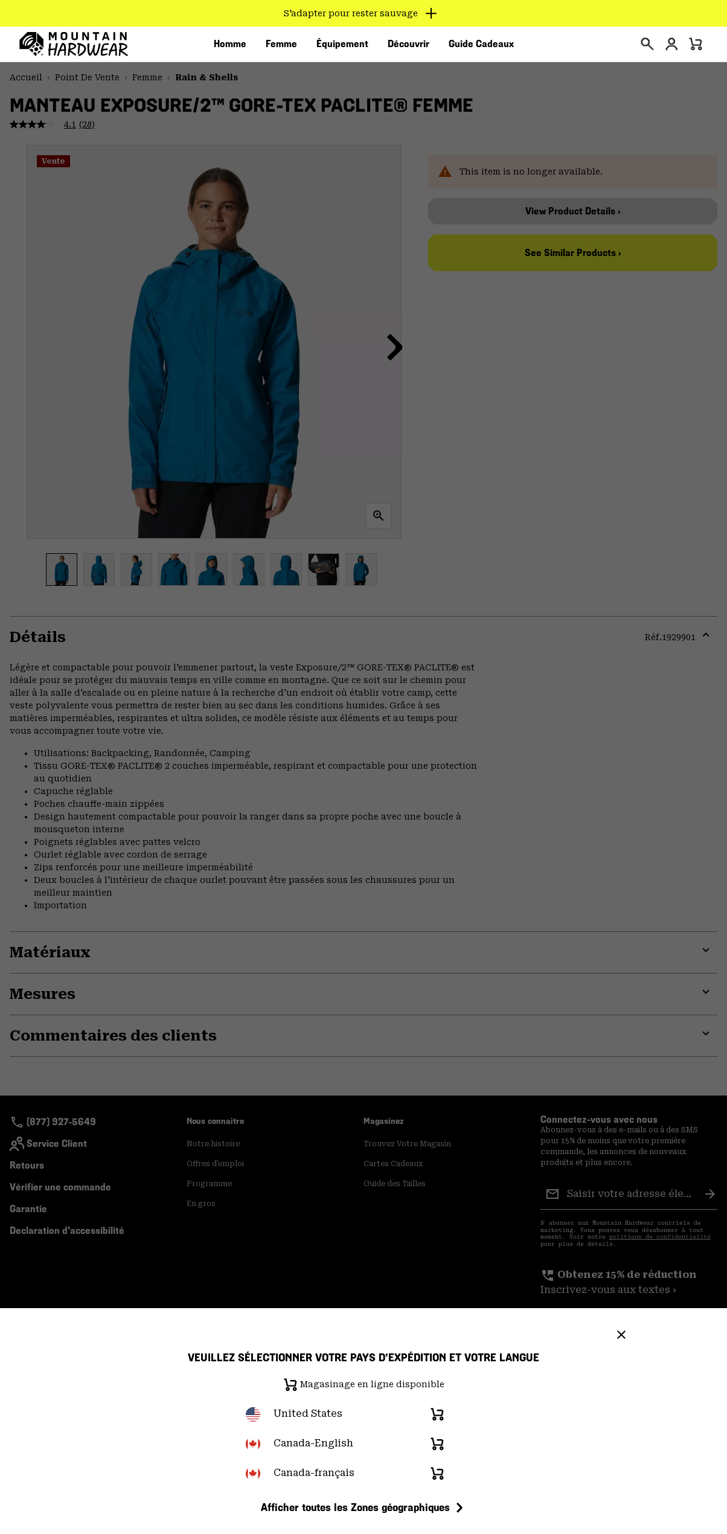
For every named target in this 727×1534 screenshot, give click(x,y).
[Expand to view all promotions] (363, 13)
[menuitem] (230, 48)
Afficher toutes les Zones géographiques (364, 1507)
